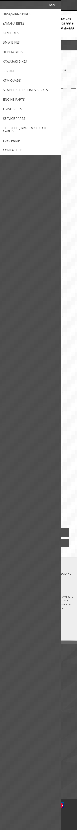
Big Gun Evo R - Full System (38, 349)
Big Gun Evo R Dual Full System (39, 490)
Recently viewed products (21, 772)
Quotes (9, 741)
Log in (64, 5)
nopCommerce (44, 816)
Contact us (12, 698)
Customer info (14, 729)
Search (9, 785)
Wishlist (10, 748)
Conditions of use (16, 673)
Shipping (10, 667)
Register (56, 5)
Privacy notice (13, 680)
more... (62, 608)
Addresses (11, 735)
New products (14, 766)
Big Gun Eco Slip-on (38, 210)
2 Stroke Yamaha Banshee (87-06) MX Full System (38, 143)
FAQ (8, 704)
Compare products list (19, 779)
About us (10, 661)
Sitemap (10, 711)
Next (54, 514)
